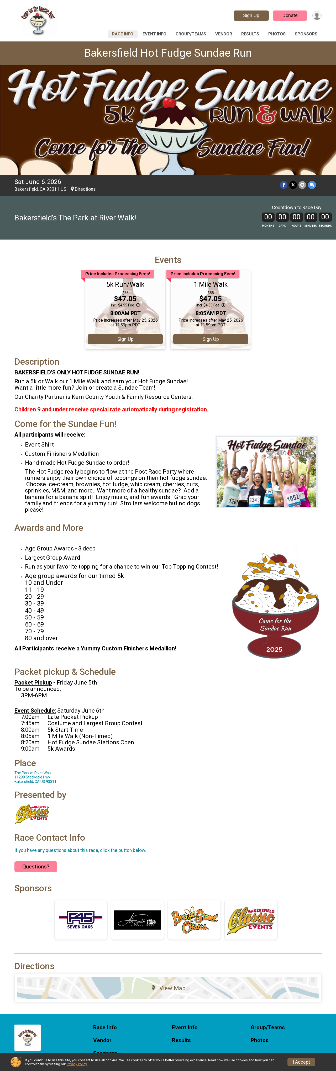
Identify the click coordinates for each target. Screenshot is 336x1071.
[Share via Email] (302, 185)
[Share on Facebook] (284, 185)
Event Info (154, 33)
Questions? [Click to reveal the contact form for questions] (35, 866)
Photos (277, 33)
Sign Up (251, 15)
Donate (289, 15)
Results (250, 33)
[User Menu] (317, 15)
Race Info (122, 33)
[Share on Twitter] (293, 185)
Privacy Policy (77, 1064)
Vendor (223, 33)
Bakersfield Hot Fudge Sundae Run (168, 52)
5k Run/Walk (125, 284)
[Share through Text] (312, 185)
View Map (168, 988)
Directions (85, 189)
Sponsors (306, 33)
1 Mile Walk (211, 284)
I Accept (301, 1062)
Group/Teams (191, 33)
